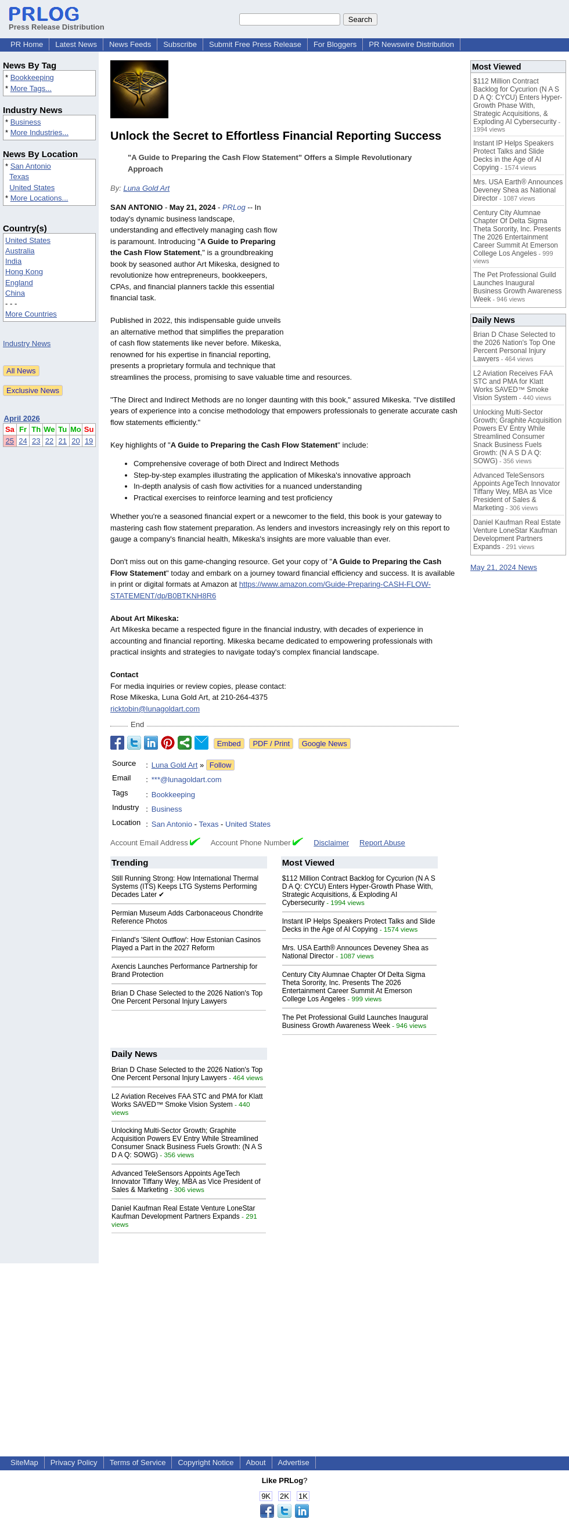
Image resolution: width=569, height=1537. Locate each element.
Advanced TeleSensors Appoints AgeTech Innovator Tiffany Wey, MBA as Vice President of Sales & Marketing (186, 1181)
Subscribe (180, 44)
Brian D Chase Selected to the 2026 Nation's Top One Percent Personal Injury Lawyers (186, 997)
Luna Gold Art (146, 188)
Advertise (293, 1462)
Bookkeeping (32, 77)
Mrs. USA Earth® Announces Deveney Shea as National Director (518, 190)
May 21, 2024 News (503, 567)
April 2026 (22, 418)
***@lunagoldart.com (187, 779)
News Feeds (130, 44)
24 (23, 441)
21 (63, 441)
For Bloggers (335, 44)
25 (10, 441)
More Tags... (31, 88)
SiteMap (24, 1462)
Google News (324, 743)
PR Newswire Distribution (411, 44)
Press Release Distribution (57, 22)
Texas (19, 176)
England (19, 282)
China (15, 293)
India (13, 261)
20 (75, 441)
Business (25, 122)
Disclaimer (331, 842)
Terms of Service (138, 1462)
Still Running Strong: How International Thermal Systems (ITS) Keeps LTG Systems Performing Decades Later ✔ (184, 886)
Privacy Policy (74, 1462)
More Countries (31, 314)
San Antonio (30, 166)
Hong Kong (24, 271)
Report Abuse (382, 842)
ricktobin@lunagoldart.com (155, 708)
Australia (20, 250)
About (256, 1462)
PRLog (234, 207)
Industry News (27, 343)
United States (32, 187)
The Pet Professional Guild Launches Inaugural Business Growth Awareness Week (355, 1021)
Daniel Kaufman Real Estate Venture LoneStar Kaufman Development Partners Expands (183, 1212)
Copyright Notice (205, 1462)
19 (89, 441)
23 (36, 441)
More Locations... (39, 198)
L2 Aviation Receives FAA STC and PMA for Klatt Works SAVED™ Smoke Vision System (187, 1100)
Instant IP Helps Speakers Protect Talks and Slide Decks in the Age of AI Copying (358, 925)
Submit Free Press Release (255, 44)
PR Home (26, 44)
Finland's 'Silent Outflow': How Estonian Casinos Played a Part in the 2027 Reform (186, 944)
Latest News (76, 44)
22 (49, 441)
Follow (221, 765)
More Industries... (39, 132)
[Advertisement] (374, 287)
